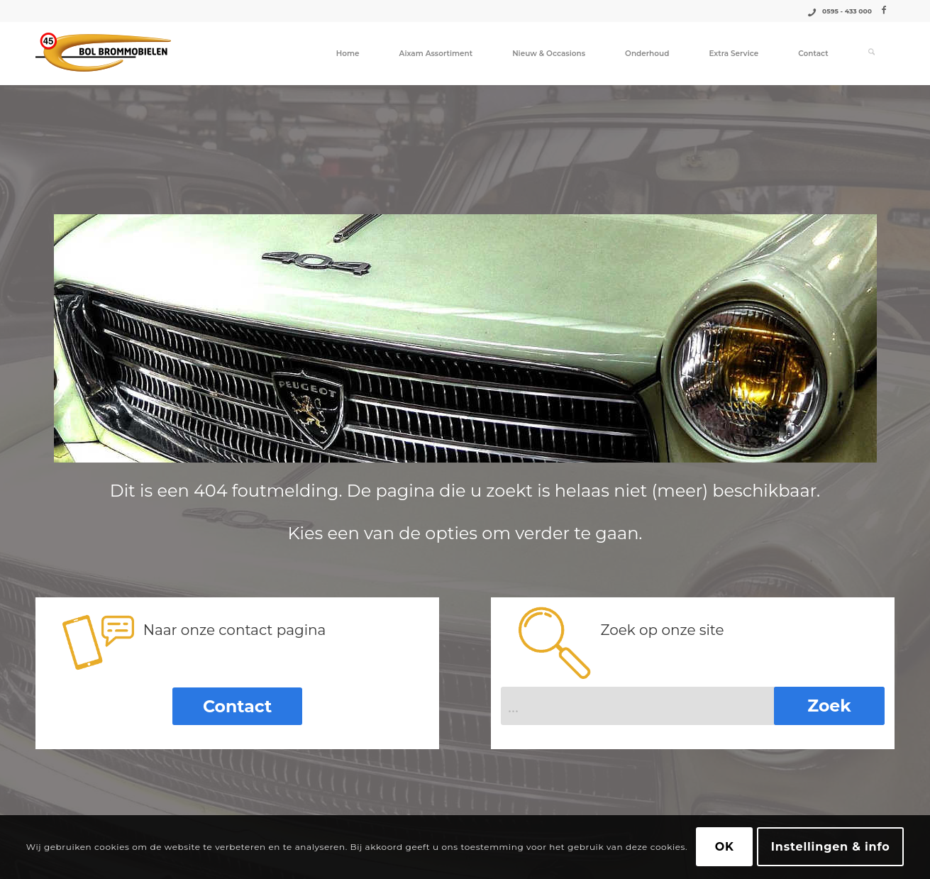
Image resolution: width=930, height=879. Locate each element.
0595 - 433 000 (847, 11)
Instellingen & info (830, 846)
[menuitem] (348, 53)
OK (724, 846)
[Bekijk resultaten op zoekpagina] (829, 704)
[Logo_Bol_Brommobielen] (103, 53)
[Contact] (237, 706)
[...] (693, 704)
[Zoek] (871, 53)
